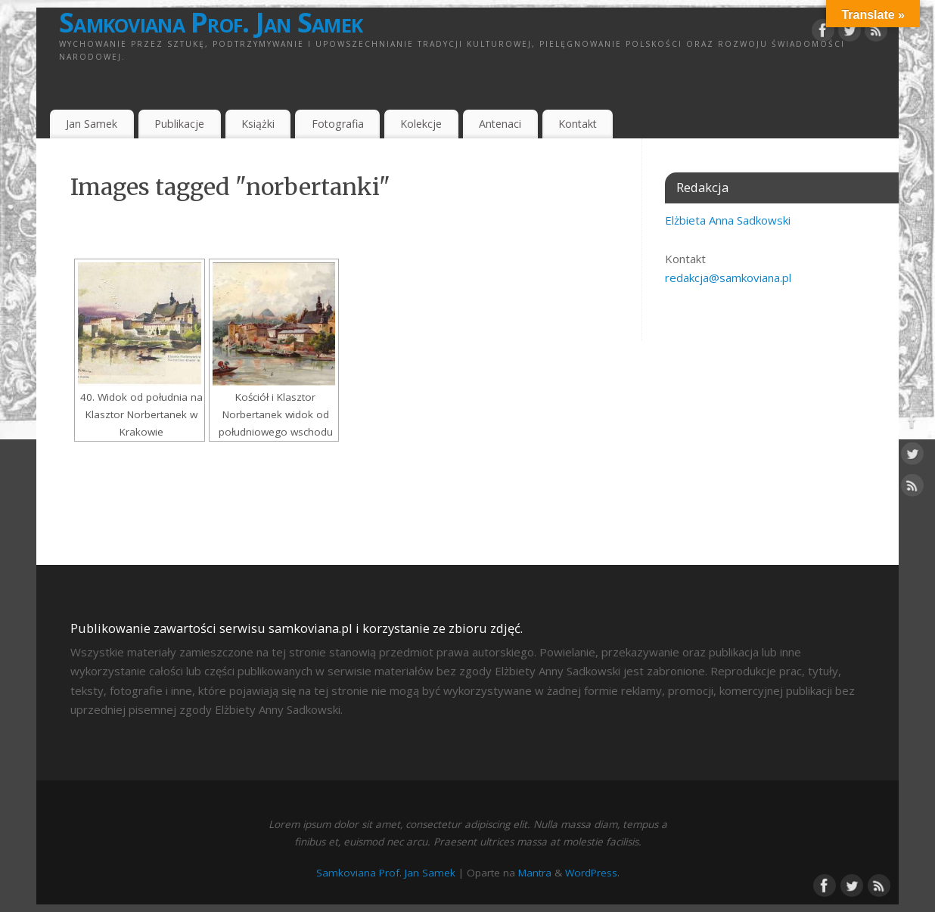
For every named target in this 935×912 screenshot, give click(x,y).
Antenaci (500, 123)
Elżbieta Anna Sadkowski (728, 220)
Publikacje (179, 123)
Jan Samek (91, 123)
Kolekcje (421, 123)
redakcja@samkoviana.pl (728, 277)
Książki (258, 123)
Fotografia (338, 123)
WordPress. (592, 872)
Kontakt (577, 123)
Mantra (534, 872)
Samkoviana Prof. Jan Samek (210, 23)
